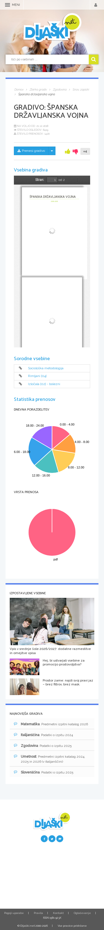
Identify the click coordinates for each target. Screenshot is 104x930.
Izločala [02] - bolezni (44, 384)
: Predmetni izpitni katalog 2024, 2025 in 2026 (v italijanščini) (49, 758)
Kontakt (58, 912)
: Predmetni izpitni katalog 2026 (51, 724)
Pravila (38, 912)
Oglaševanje (82, 912)
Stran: (39, 180)
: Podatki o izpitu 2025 (43, 746)
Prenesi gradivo (31, 151)
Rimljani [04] (37, 376)
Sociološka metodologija (46, 368)
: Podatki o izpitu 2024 (43, 735)
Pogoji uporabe (14, 912)
